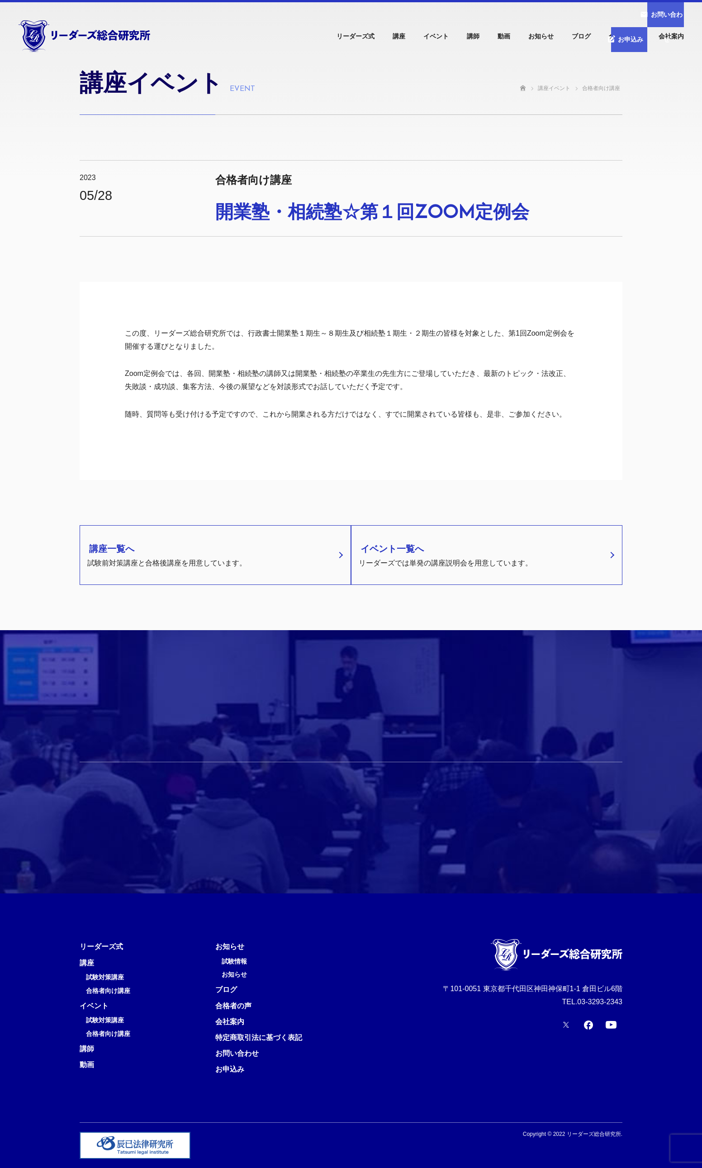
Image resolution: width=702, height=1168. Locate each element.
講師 (473, 36)
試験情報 (234, 961)
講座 (399, 36)
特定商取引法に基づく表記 (258, 1037)
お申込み (229, 1069)
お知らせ (541, 36)
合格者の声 (624, 36)
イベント (436, 36)
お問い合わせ (237, 1053)
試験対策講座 (105, 977)
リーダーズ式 (356, 36)
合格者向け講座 (108, 991)
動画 (504, 36)
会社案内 (671, 36)
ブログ (581, 36)
